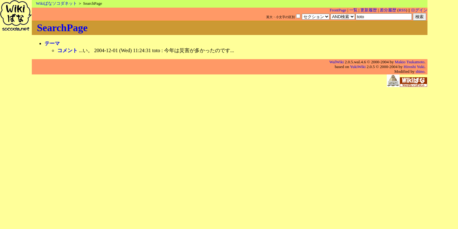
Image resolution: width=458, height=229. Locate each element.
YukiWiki (357, 67)
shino (420, 71)
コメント (67, 50)
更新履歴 (368, 10)
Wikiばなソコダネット (56, 3)
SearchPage (62, 27)
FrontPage (338, 10)
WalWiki (337, 62)
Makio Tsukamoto (409, 62)
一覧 (353, 10)
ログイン (419, 10)
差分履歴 (388, 10)
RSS (402, 10)
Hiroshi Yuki (414, 67)
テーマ (52, 43)
